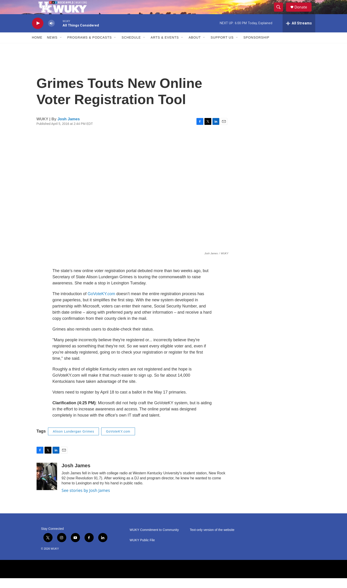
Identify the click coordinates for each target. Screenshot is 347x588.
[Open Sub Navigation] (61, 47)
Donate (304, 12)
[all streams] (299, 33)
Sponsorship (257, 47)
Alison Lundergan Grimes (73, 441)
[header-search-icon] (280, 12)
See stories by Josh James (86, 500)
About (195, 47)
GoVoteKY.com (101, 303)
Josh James (69, 129)
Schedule (131, 47)
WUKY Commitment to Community (154, 539)
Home (37, 47)
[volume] (51, 33)
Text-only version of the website (212, 539)
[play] (37, 33)
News (52, 47)
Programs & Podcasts (89, 47)
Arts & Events (165, 47)
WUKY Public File (142, 550)
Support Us (222, 47)
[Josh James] (47, 486)
